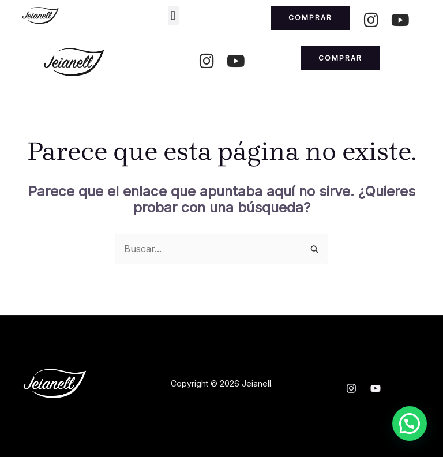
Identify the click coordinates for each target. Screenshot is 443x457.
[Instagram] (351, 388)
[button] (173, 15)
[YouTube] (375, 388)
